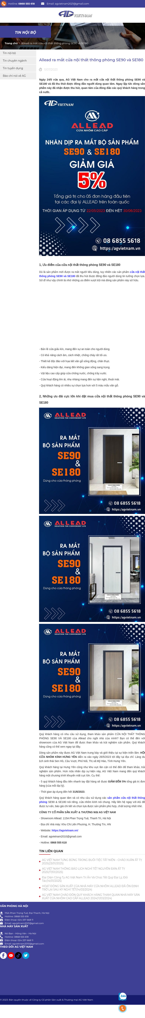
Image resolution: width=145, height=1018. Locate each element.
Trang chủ (11, 43)
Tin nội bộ (25, 32)
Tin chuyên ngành (15, 60)
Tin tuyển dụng (13, 68)
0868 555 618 (26, 3)
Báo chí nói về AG (14, 76)
